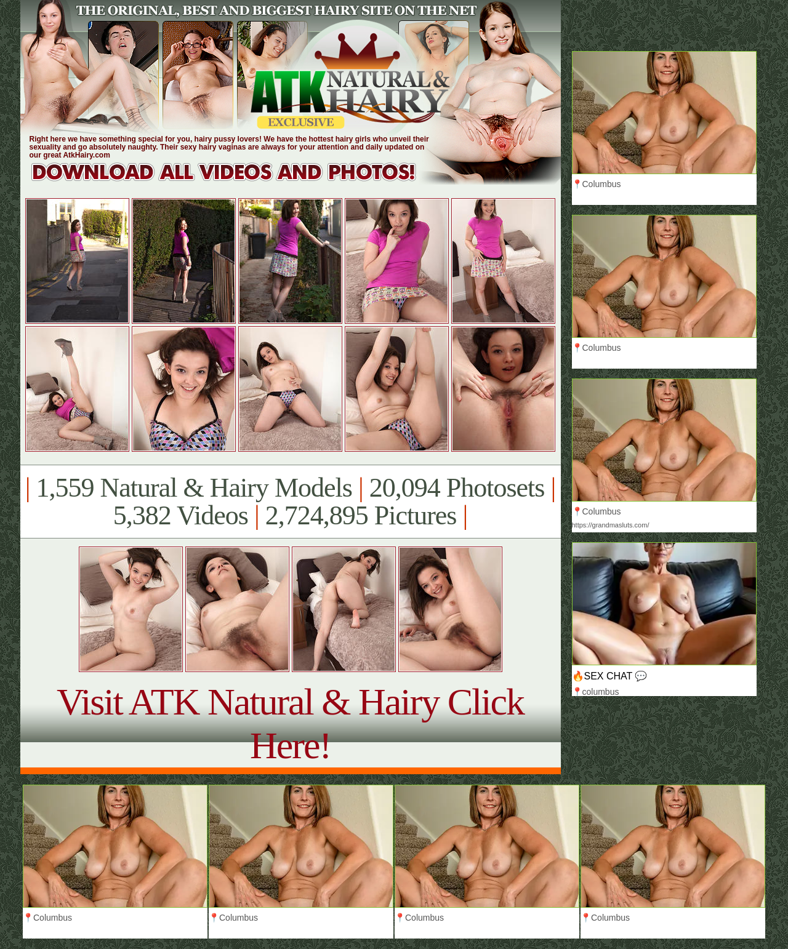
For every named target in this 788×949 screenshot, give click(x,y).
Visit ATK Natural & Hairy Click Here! (290, 723)
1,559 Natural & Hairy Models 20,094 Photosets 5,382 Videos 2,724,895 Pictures (290, 501)
